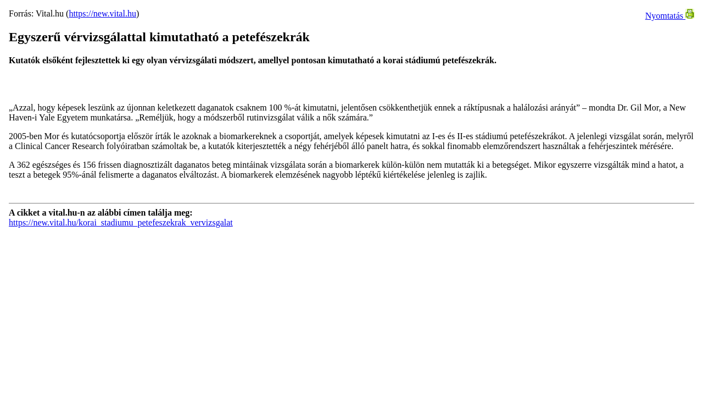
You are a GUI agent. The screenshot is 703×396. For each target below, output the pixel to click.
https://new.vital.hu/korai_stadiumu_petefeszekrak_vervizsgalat (121, 222)
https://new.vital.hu (102, 13)
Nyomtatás (669, 15)
